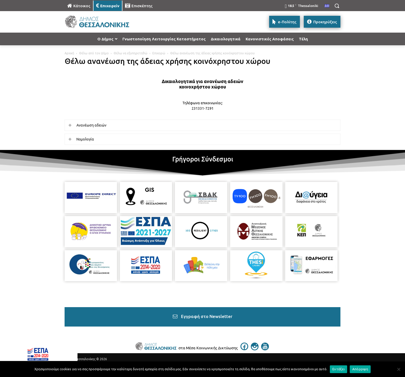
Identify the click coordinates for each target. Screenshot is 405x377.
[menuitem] (327, 6)
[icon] (244, 349)
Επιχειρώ (158, 53)
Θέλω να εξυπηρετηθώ (130, 53)
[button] (336, 5)
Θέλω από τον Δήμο (94, 53)
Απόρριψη (360, 369)
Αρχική (69, 53)
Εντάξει (338, 369)
